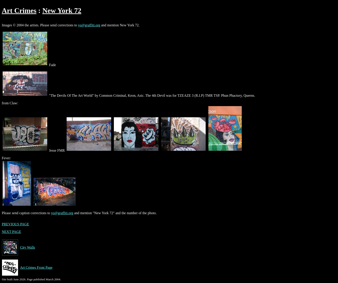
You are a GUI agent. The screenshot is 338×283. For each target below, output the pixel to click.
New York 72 (61, 10)
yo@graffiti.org (89, 25)
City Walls (18, 247)
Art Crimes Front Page (27, 267)
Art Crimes (19, 10)
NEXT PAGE (11, 232)
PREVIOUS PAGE (15, 224)
